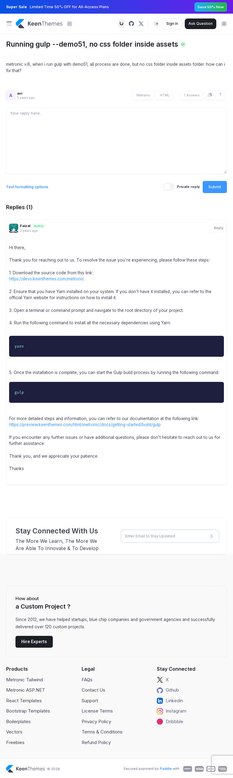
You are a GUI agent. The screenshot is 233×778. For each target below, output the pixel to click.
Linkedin (170, 701)
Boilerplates (18, 721)
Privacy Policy (96, 721)
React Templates (24, 700)
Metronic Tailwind (24, 680)
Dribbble (170, 722)
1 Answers (191, 95)
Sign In (172, 23)
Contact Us (93, 690)
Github (168, 690)
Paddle (166, 768)
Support (90, 700)
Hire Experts (34, 641)
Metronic (143, 95)
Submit (214, 186)
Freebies (15, 742)
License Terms (97, 711)
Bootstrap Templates (28, 711)
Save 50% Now (211, 7)
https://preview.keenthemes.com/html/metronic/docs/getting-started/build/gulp (85, 424)
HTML (165, 95)
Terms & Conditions (102, 732)
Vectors (14, 732)
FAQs (87, 680)
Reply (219, 228)
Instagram (171, 711)
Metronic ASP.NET (25, 690)
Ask (200, 23)
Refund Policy (96, 742)
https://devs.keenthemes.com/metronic (46, 278)
